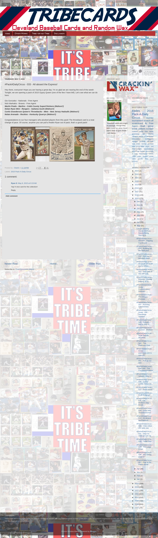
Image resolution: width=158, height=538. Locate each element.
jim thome (148, 134)
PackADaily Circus (146, 154)
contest (150, 144)
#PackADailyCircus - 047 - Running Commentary (144, 304)
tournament (137, 120)
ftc (146, 123)
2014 (137, 483)
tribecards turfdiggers (143, 139)
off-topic (150, 141)
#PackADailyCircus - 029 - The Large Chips (144, 447)
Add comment (12, 196)
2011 (137, 494)
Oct (138, 208)
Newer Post (11, 263)
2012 (137, 490)
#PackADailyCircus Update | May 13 (144, 375)
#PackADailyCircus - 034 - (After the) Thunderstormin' (144, 410)
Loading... (110, 140)
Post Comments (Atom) (25, 269)
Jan (138, 479)
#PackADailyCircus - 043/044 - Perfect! (144, 329)
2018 (137, 188)
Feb (138, 476)
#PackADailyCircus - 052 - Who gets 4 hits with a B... (144, 271)
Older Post (95, 263)
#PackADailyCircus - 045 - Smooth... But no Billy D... (144, 322)
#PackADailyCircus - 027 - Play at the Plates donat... (144, 462)
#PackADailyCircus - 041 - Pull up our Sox (144, 361)
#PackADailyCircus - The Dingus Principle (144, 297)
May (139, 226)
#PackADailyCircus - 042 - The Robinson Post (144, 343)
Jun (138, 222)
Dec (139, 201)
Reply (13, 190)
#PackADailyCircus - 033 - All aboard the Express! (144, 418)
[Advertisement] (79, 55)
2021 (137, 178)
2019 (137, 185)
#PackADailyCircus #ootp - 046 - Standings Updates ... (144, 313)
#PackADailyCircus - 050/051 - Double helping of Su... (144, 279)
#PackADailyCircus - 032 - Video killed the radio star (144, 426)
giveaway (135, 134)
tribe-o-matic (137, 149)
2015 (137, 198)
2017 (137, 192)
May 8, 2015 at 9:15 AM (27, 183)
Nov (139, 205)
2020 (137, 181)
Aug (139, 215)
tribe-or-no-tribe (138, 146)
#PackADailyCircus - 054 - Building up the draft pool (144, 248)
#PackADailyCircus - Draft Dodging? (144, 394)
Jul (138, 219)
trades (136, 110)
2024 (137, 171)
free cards (149, 131)
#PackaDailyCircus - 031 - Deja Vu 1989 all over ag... (144, 433)
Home (7, 33)
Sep (139, 212)
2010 (137, 497)
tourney (149, 118)
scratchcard (137, 123)
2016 (137, 195)
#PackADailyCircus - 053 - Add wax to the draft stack (144, 256)
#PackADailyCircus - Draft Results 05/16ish (144, 335)
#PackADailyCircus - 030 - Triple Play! (144, 440)
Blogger (93, 531)
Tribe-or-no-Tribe (41, 33)
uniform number (145, 129)
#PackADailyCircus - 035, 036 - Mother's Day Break (144, 401)
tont (133, 144)
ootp (136, 154)
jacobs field (143, 159)
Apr (138, 469)
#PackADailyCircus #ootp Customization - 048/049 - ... (144, 288)
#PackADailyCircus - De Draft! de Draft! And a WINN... (144, 264)
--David (16, 168)
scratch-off (148, 120)
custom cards (137, 131)
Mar (138, 472)
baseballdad (148, 149)
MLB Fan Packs (138, 151)
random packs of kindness (143, 136)
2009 (137, 501)
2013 (137, 487)
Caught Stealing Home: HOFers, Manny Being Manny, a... (143, 232)
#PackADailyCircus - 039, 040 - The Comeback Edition (144, 368)
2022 (137, 174)
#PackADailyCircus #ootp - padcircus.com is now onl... (144, 352)
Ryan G (14, 183)
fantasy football (138, 141)
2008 (137, 504)
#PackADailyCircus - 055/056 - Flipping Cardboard (144, 241)
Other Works (21, 33)
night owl (150, 146)
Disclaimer (59, 33)
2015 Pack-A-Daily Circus (21, 172)
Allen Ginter (141, 144)
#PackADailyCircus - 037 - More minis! (144, 388)
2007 (137, 508)
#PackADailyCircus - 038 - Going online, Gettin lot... (144, 382)
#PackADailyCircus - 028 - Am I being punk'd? (144, 454)
